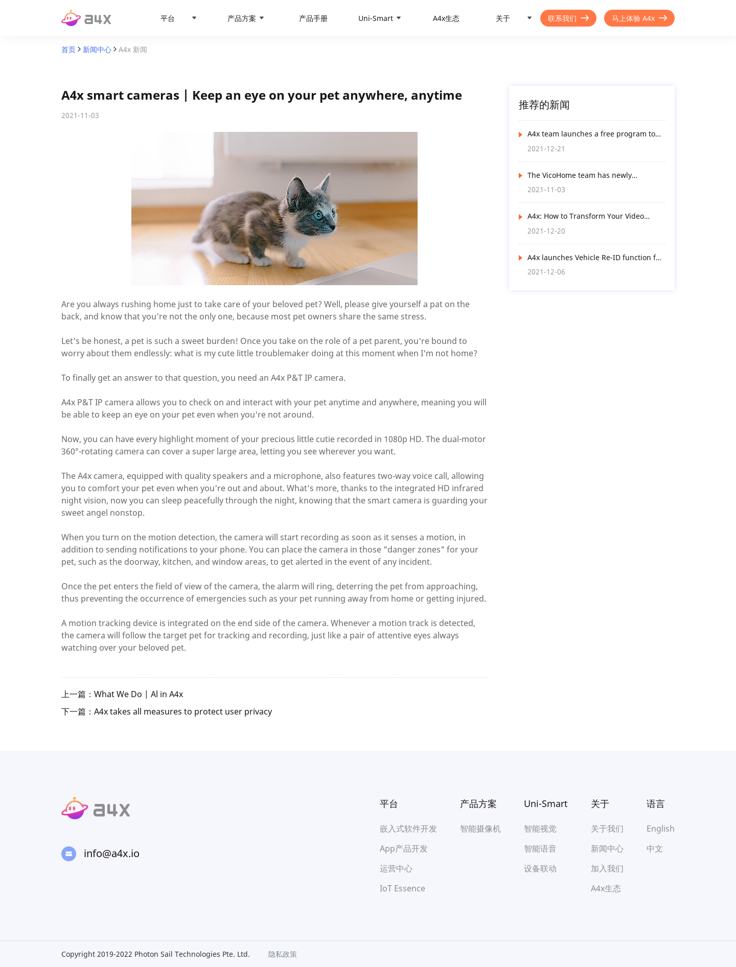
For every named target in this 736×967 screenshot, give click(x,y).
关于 (503, 18)
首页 (68, 49)
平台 (167, 18)
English (661, 828)
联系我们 (568, 18)
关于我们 (607, 828)
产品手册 (313, 18)
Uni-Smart (375, 18)
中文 (655, 848)
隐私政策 (282, 954)
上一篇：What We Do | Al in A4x (122, 694)
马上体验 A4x (639, 18)
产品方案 (241, 18)
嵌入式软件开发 (408, 828)
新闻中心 (97, 49)
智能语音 (540, 848)
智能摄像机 (480, 828)
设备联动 (540, 868)
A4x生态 (446, 18)
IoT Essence (402, 888)
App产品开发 (404, 848)
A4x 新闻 (133, 49)
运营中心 (396, 868)
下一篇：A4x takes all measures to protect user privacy (166, 711)
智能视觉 (540, 828)
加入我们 (607, 868)
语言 (656, 803)
